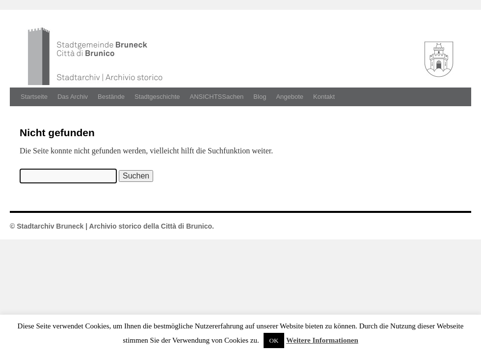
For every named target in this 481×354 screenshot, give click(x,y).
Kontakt (324, 96)
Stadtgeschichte (157, 96)
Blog (259, 96)
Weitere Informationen (322, 340)
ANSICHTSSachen (217, 96)
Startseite (34, 96)
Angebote (289, 96)
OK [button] (274, 340)
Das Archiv (72, 96)
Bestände (111, 96)
